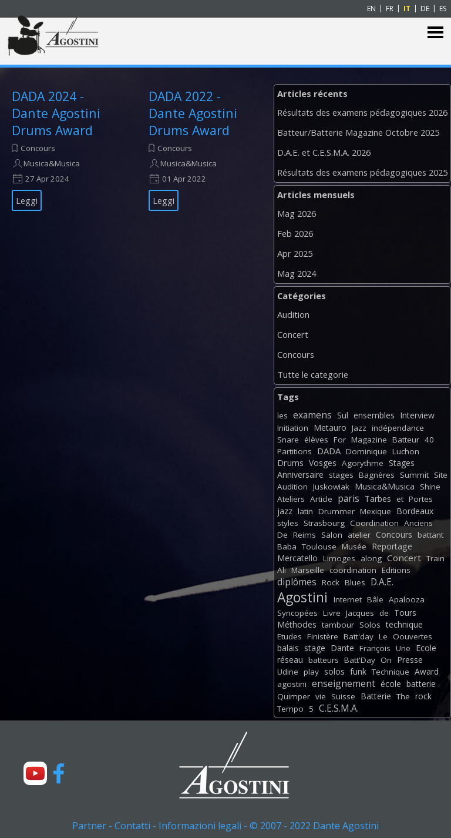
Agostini (302, 597)
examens (312, 414)
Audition (293, 314)
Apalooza (407, 599)
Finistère (322, 636)
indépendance (398, 428)
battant (430, 534)
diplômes (297, 581)
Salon (331, 534)
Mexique (375, 511)
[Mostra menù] (435, 32)
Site (440, 475)
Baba (287, 546)
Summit (414, 475)
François (375, 648)
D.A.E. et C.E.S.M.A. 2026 (324, 152)
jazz (284, 511)
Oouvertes (412, 636)
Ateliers (291, 499)
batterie (421, 683)
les (282, 415)
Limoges (339, 558)
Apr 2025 (294, 253)
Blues (355, 582)
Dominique (366, 451)
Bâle (375, 599)
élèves (316, 439)
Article (321, 499)
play (311, 671)
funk (358, 671)
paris (348, 498)
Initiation (292, 428)
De (282, 534)
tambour (338, 624)
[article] (65, 149)
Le (383, 636)
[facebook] (58, 773)
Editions (396, 570)
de (384, 613)
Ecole (426, 647)
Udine (287, 671)
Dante (342, 647)
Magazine (369, 439)
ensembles (374, 415)
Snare (288, 439)
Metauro (330, 427)
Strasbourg (324, 523)
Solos (370, 624)
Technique (390, 671)
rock (423, 696)
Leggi (27, 200)
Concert (292, 334)
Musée (354, 546)
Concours (38, 148)
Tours (405, 612)
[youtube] (35, 773)
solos (334, 671)
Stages (402, 462)
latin (305, 511)
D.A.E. (382, 581)
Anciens (418, 523)
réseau (290, 659)
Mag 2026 (296, 213)
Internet (348, 599)
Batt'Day (359, 660)
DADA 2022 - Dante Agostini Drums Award (193, 113)
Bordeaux (414, 511)
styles (287, 523)
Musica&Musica (51, 163)
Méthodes (297, 624)
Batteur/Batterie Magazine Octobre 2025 (358, 132)
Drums (290, 462)
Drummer (336, 511)
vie (320, 696)
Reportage (392, 546)
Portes (421, 499)
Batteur (405, 439)
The (403, 696)
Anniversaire (300, 474)
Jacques (360, 613)
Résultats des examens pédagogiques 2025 (362, 172)
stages (341, 475)
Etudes (289, 636)
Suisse (343, 696)
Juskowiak (331, 486)
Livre (332, 613)
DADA (329, 451)
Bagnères (377, 475)
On (386, 660)
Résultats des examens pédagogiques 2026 (362, 112)
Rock (330, 582)
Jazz (359, 428)
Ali (281, 570)
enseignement (343, 683)
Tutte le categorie (312, 374)
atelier (359, 534)
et (399, 499)
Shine (430, 486)
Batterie (376, 696)
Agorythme (362, 463)
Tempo (290, 708)
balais (288, 647)
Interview (417, 415)
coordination (352, 570)
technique (404, 624)
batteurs (323, 660)
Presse (410, 659)
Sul (342, 415)
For (340, 439)
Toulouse (319, 546)
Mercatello (297, 558)
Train (435, 558)
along (371, 558)
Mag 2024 (296, 273)
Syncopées (297, 613)
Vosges (322, 462)
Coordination (374, 523)
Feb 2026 (295, 233)
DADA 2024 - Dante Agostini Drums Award (56, 113)
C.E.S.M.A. (339, 708)
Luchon (405, 451)
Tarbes (378, 498)
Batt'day (358, 636)
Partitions (294, 451)
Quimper (293, 696)
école (391, 683)
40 (429, 439)
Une (403, 648)
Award (427, 671)
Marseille (307, 570)
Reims (304, 534)
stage (314, 647)
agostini (292, 684)
